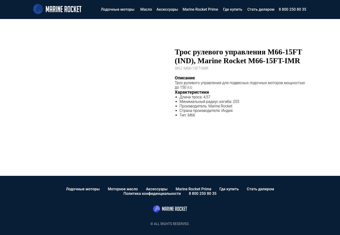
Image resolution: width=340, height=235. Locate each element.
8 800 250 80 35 (292, 9)
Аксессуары (167, 9)
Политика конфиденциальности (152, 193)
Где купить (232, 9)
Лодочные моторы (118, 9)
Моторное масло (123, 189)
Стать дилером (261, 9)
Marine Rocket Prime (200, 9)
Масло (146, 9)
